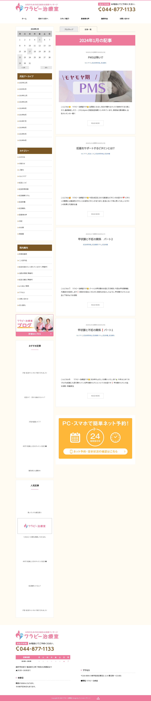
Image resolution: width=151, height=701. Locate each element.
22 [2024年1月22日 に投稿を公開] (20, 57)
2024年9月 (22, 108)
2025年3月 (22, 89)
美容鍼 (21, 234)
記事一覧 (88, 29)
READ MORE (95, 123)
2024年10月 (23, 102)
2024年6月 (22, 127)
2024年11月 (23, 95)
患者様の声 (85, 18)
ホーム (24, 18)
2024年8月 (22, 115)
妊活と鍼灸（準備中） (26, 279)
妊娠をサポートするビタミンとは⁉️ (95, 148)
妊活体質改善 (96, 63)
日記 (20, 221)
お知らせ (22, 163)
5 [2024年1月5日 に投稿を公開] (39, 39)
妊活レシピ (91, 154)
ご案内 (21, 170)
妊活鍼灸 (103, 63)
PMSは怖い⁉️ (95, 57)
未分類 (21, 227)
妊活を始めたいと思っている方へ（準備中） (33, 267)
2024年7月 (22, 121)
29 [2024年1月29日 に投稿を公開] (20, 63)
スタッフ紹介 (64, 18)
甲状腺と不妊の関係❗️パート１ (95, 330)
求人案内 (22, 305)
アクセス (22, 292)
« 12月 (23, 68)
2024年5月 (22, 134)
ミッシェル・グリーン (84, 698)
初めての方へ (43, 18)
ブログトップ (68, 29)
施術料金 (104, 18)
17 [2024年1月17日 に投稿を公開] (30, 51)
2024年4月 (22, 140)
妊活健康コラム (96, 245)
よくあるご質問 (24, 286)
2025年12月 (23, 83)
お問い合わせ (124, 18)
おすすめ (22, 157)
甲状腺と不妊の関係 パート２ (95, 239)
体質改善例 (23, 254)
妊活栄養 (107, 154)
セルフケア (88, 63)
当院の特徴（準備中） (26, 273)
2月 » (46, 68)
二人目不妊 (23, 260)
